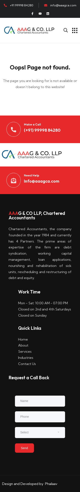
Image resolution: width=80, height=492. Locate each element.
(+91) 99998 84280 (42, 130)
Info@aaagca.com (41, 181)
